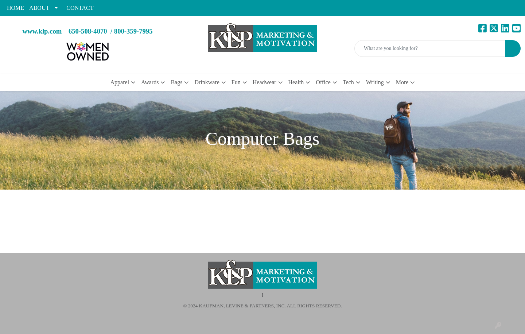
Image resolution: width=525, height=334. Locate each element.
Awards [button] (150, 82)
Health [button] (296, 82)
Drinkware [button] (206, 82)
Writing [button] (375, 82)
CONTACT (79, 8)
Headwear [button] (264, 82)
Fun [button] (236, 82)
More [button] (402, 82)
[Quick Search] (429, 48)
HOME (15, 8)
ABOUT (39, 8)
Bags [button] (176, 82)
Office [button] (323, 82)
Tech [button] (348, 82)
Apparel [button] (119, 82)
